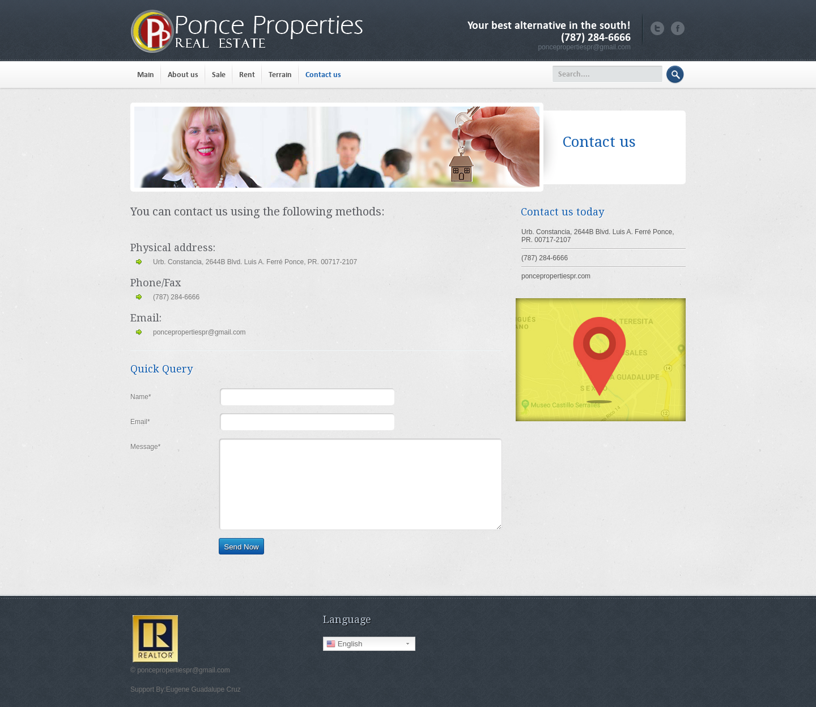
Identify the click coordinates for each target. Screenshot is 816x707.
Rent (247, 74)
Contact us (323, 74)
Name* (140, 397)
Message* (145, 447)
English (344, 644)
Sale (219, 74)
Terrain (280, 74)
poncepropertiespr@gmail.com (584, 47)
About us (183, 74)
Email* (140, 422)
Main (145, 74)
